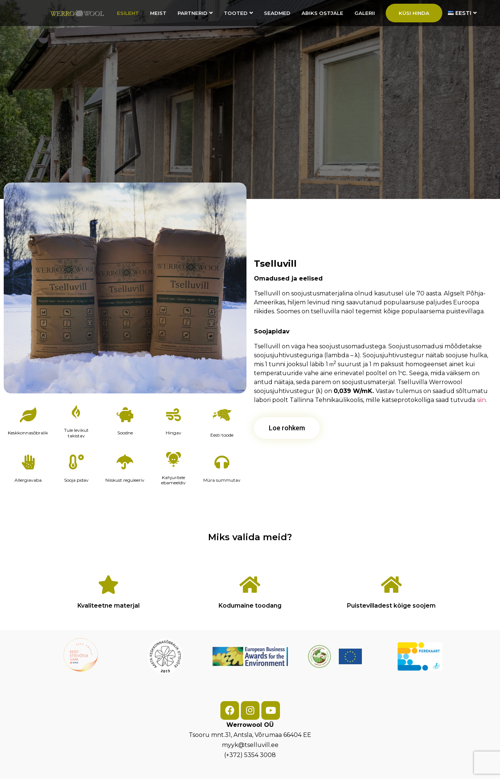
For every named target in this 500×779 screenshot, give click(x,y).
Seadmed (277, 13)
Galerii (364, 13)
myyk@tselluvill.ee (250, 744)
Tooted (238, 13)
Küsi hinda (414, 13)
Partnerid (195, 13)
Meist (158, 13)
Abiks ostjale (322, 13)
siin (481, 399)
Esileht (128, 13)
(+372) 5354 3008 (250, 755)
